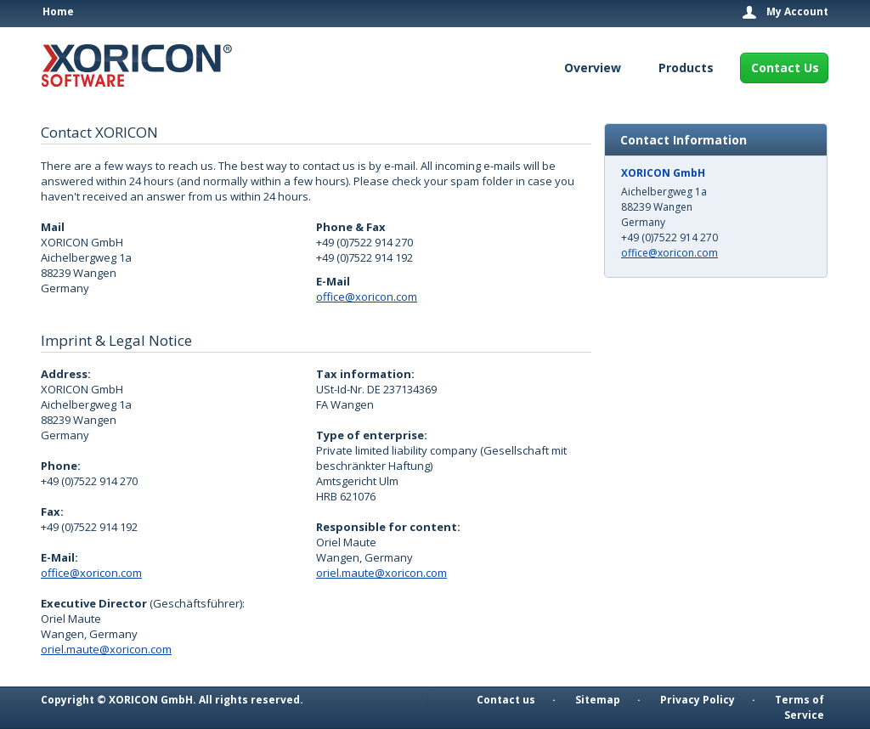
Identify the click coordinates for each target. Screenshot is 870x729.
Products (686, 67)
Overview (592, 67)
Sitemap (597, 699)
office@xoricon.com (366, 296)
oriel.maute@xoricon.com (106, 649)
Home (58, 11)
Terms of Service (799, 707)
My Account (797, 12)
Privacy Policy (697, 699)
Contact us (506, 699)
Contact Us (785, 67)
